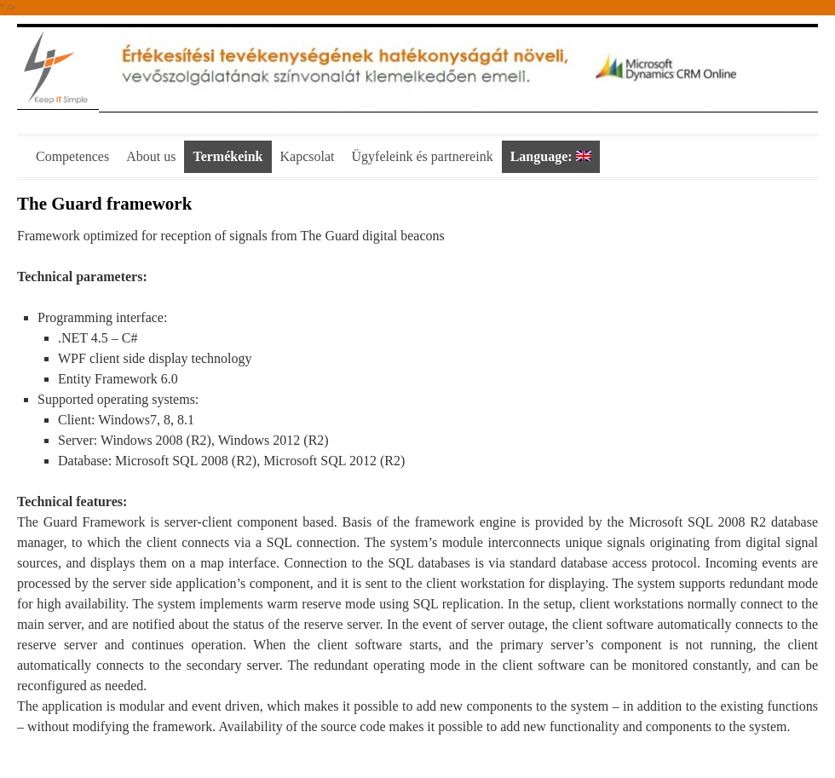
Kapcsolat (307, 156)
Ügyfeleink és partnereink (422, 156)
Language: (550, 156)
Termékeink (227, 156)
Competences (72, 156)
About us (151, 156)
